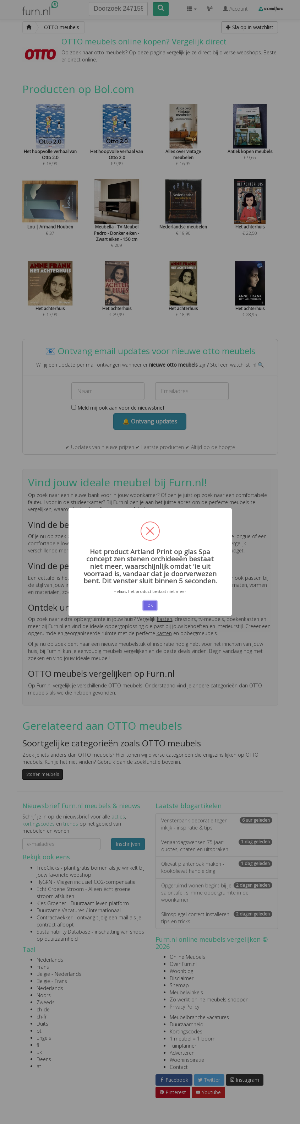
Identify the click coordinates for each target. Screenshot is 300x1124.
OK (150, 605)
